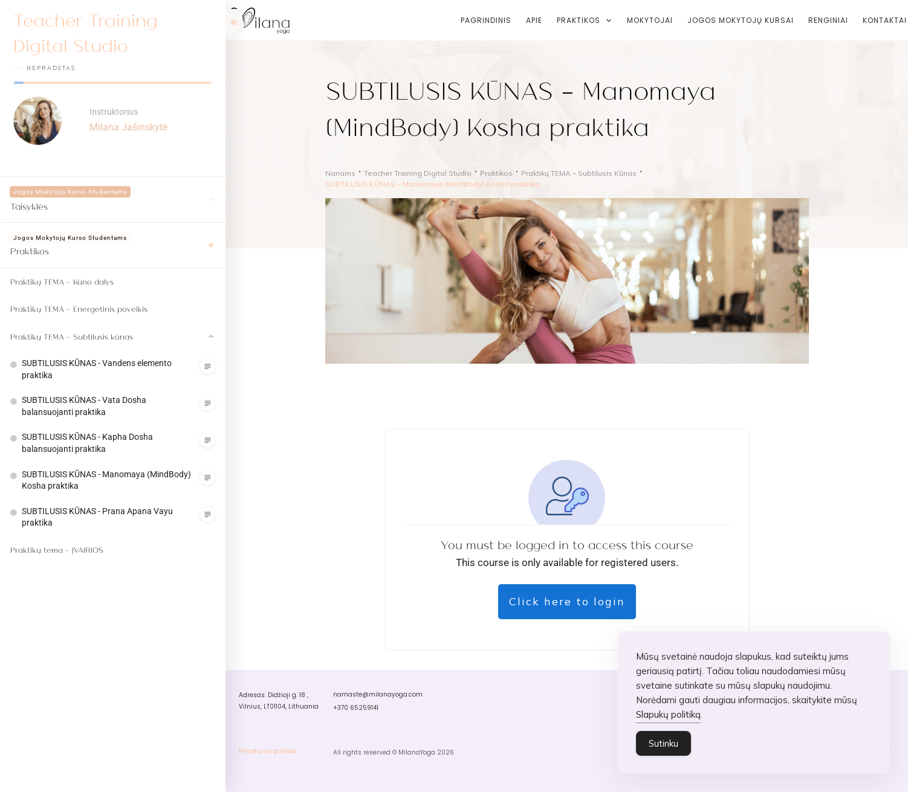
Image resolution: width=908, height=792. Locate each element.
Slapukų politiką (668, 723)
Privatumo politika (267, 751)
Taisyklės (29, 206)
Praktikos (29, 250)
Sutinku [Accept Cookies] (663, 752)
